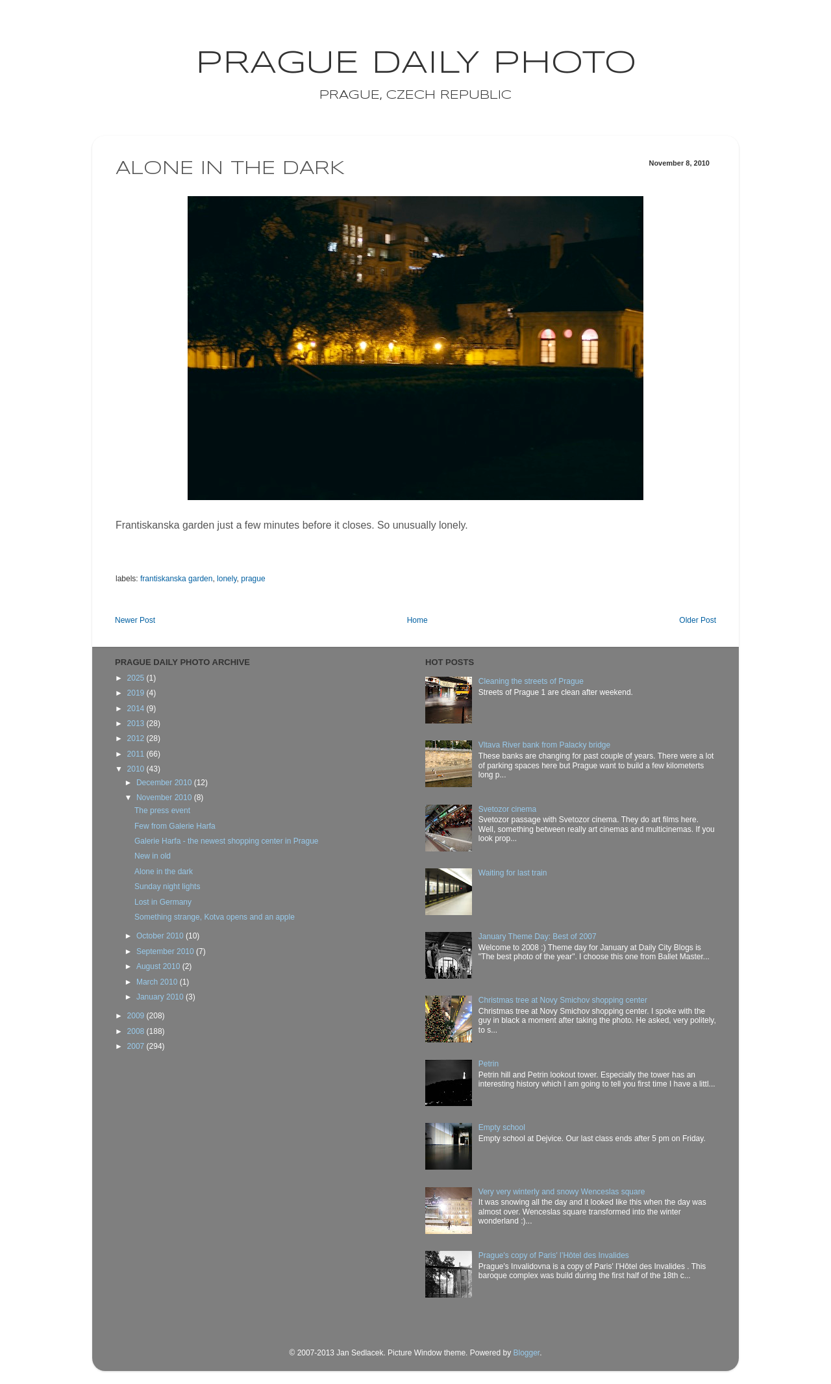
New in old (152, 856)
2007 (137, 1046)
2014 (137, 708)
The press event (162, 810)
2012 (137, 738)
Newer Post (135, 620)
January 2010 (161, 996)
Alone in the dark (163, 871)
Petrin (488, 1063)
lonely (226, 578)
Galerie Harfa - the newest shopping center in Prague (226, 841)
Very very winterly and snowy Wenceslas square (561, 1191)
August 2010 (159, 966)
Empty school (501, 1127)
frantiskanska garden (176, 578)
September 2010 (166, 951)
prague (253, 578)
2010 (137, 769)
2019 (137, 693)
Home (417, 620)
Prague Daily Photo (415, 63)
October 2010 (161, 935)
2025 (137, 678)
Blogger (526, 1352)
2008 (137, 1031)
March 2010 (158, 982)
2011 (137, 754)
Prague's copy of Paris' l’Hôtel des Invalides (553, 1255)
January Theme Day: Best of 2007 (537, 936)
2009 (137, 1015)
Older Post (697, 620)
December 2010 (165, 782)
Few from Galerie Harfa (175, 826)
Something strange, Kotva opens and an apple (214, 917)
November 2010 (165, 797)
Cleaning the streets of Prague (531, 681)
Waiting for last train (512, 872)
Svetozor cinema (507, 809)
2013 (137, 723)
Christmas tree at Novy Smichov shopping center (562, 1000)
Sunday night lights (167, 886)
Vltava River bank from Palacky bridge (544, 744)
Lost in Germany (163, 902)
